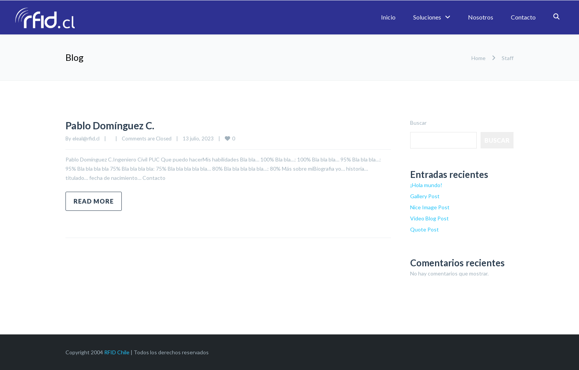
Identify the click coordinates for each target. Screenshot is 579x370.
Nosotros (480, 17)
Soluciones (427, 17)
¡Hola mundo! (426, 185)
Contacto (523, 17)
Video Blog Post (429, 218)
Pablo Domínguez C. (116, 125)
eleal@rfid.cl (86, 138)
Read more (94, 201)
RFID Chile (116, 352)
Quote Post (424, 229)
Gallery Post (425, 196)
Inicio (388, 17)
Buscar (418, 122)
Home (478, 58)
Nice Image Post (430, 207)
